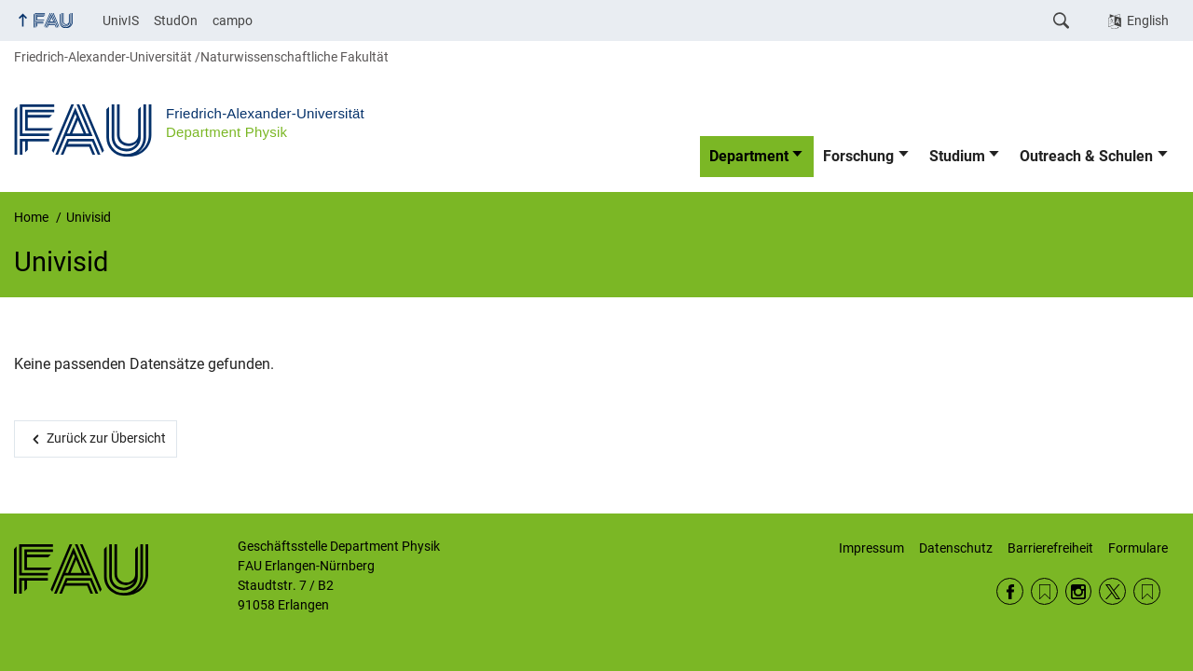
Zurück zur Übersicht (106, 438)
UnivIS (121, 20)
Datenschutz (956, 548)
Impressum (871, 548)
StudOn (176, 20)
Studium (957, 156)
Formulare (1138, 548)
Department (748, 156)
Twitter (1112, 591)
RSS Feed (1044, 591)
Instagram (1078, 591)
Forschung (858, 156)
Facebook (1009, 591)
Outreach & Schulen (1086, 156)
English (1148, 20)
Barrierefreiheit (1050, 548)
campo (233, 20)
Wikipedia (1146, 591)
